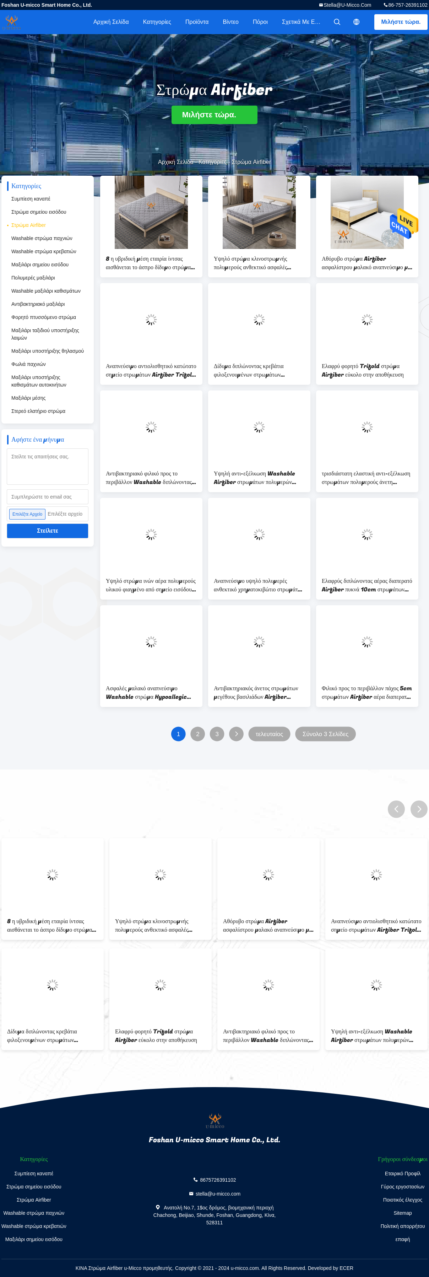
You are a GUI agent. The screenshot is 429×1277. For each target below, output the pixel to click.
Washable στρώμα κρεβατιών (43, 251)
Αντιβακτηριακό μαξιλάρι (38, 304)
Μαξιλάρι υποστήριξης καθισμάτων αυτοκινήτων (38, 381)
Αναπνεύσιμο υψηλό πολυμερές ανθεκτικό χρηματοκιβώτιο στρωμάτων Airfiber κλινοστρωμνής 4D (259, 585)
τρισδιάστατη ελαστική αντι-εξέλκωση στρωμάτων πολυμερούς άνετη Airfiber (366, 477)
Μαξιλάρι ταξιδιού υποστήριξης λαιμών (45, 334)
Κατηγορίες (157, 22)
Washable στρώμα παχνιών (41, 238)
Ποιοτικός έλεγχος (402, 1200)
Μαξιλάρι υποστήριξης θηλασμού (47, 351)
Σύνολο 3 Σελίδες (326, 734)
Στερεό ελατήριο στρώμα (38, 411)
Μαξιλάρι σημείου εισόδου (40, 264)
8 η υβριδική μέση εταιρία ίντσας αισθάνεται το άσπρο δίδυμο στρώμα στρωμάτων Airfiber (148, 263)
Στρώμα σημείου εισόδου (38, 212)
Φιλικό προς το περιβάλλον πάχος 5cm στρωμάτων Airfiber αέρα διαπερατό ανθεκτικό (367, 692)
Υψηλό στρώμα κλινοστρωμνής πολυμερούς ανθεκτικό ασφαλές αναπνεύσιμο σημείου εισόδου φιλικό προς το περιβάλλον (257, 263)
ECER (346, 1268)
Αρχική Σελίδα (111, 22)
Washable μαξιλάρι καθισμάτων (46, 291)
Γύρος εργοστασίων (403, 1187)
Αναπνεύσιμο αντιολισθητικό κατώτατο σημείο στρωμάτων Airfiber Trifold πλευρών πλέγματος (151, 370)
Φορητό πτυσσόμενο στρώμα (43, 317)
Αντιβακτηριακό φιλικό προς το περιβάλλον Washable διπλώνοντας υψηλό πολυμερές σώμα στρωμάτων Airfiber (149, 477)
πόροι (260, 22)
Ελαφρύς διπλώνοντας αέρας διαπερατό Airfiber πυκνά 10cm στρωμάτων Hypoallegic (367, 585)
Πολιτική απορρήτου (403, 1226)
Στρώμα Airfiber (28, 225)
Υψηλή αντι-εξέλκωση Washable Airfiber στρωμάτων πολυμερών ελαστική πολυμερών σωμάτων (254, 477)
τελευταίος (269, 734)
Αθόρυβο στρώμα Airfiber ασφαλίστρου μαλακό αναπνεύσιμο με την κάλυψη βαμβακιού (366, 263)
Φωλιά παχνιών (28, 364)
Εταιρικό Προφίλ (403, 1173)
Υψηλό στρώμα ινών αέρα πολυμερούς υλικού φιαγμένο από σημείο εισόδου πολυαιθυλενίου (151, 585)
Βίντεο (231, 22)
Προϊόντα (196, 22)
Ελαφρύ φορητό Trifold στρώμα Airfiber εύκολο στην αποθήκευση (363, 370)
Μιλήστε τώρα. (401, 22)
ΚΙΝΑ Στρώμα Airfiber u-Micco (109, 1268)
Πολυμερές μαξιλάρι (33, 278)
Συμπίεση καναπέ (30, 199)
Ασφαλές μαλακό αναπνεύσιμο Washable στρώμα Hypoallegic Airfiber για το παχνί (146, 692)
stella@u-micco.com (347, 5)
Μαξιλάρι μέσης (28, 398)
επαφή (403, 1239)
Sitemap (402, 1213)
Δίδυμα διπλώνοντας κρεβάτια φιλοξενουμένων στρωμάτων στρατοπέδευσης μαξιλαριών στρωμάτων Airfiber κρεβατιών (252, 370)
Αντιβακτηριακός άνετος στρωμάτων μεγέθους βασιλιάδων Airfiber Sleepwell (256, 692)
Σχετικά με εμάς (303, 22)
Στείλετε (47, 531)
